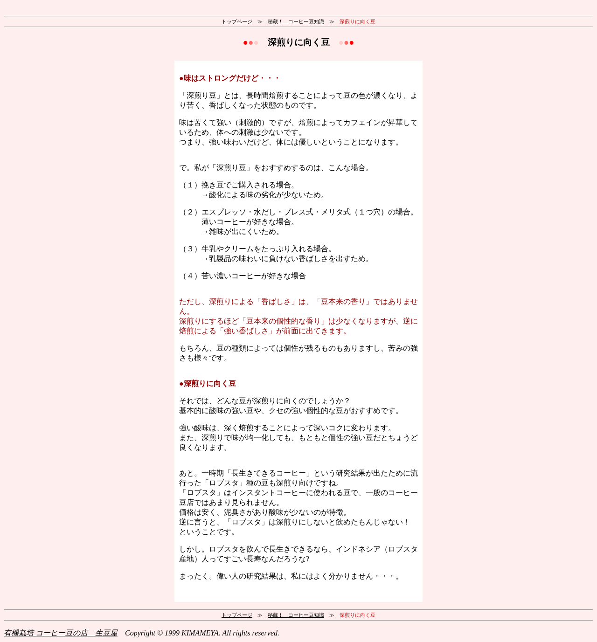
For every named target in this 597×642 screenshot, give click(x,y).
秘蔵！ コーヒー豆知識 (296, 21)
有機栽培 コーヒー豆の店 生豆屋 (61, 633)
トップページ (237, 21)
